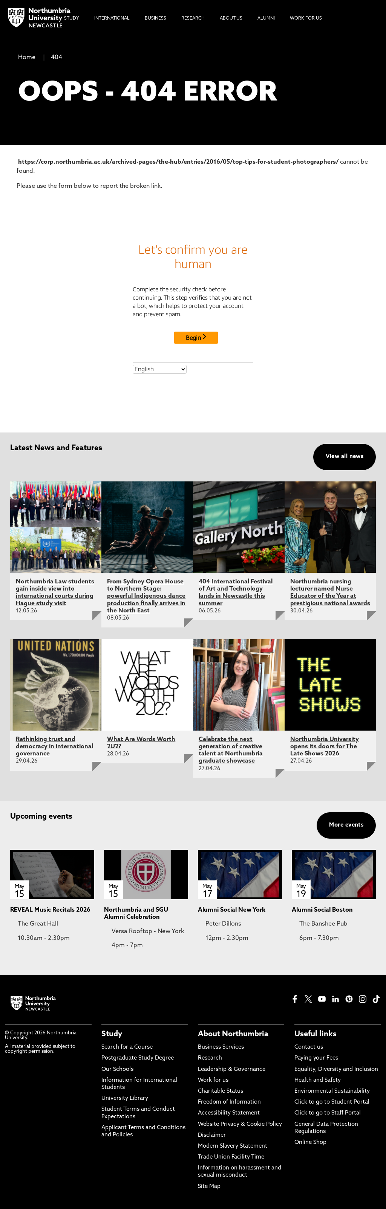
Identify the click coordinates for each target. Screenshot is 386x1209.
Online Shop (310, 1142)
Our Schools (117, 1069)
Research (210, 1058)
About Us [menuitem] (231, 18)
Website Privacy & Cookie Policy (240, 1124)
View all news (345, 457)
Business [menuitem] (155, 18)
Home (26, 58)
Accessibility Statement (229, 1113)
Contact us (308, 1047)
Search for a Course (127, 1047)
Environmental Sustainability (332, 1091)
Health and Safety (317, 1080)
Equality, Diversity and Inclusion (336, 1069)
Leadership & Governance (231, 1069)
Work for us (213, 1080)
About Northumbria (233, 1034)
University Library (124, 1098)
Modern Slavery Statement (232, 1146)
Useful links (315, 1034)
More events (346, 825)
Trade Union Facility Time (231, 1157)
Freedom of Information (229, 1102)
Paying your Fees (316, 1058)
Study (111, 1034)
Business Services (221, 1047)
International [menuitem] (112, 18)
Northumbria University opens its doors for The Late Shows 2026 (324, 747)
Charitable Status (220, 1091)
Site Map (209, 1186)
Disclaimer (212, 1135)
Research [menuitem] (193, 18)
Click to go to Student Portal (331, 1102)
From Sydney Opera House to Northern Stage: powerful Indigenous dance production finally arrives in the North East (146, 596)
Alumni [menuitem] (266, 18)
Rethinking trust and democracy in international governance (54, 747)
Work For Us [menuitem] (306, 18)
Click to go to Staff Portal (327, 1113)
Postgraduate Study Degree (137, 1058)
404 (56, 58)
